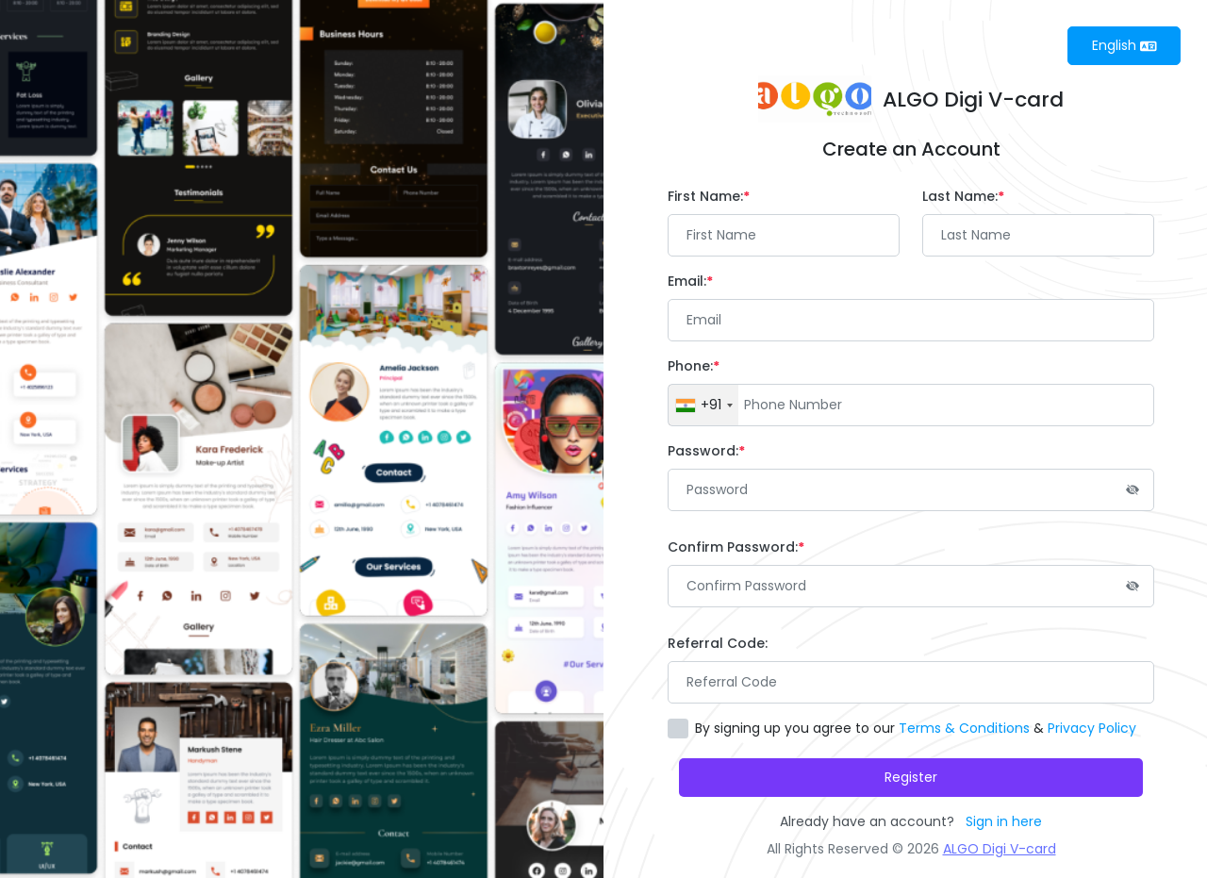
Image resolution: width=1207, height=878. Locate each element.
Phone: (693, 365)
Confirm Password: (736, 547)
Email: (690, 281)
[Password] (911, 490)
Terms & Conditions (964, 728)
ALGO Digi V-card (999, 848)
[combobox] (703, 405)
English (1124, 45)
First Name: (709, 196)
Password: (706, 450)
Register (911, 777)
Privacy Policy (1092, 728)
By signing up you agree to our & (915, 728)
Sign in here (1004, 821)
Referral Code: (718, 643)
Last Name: (963, 196)
